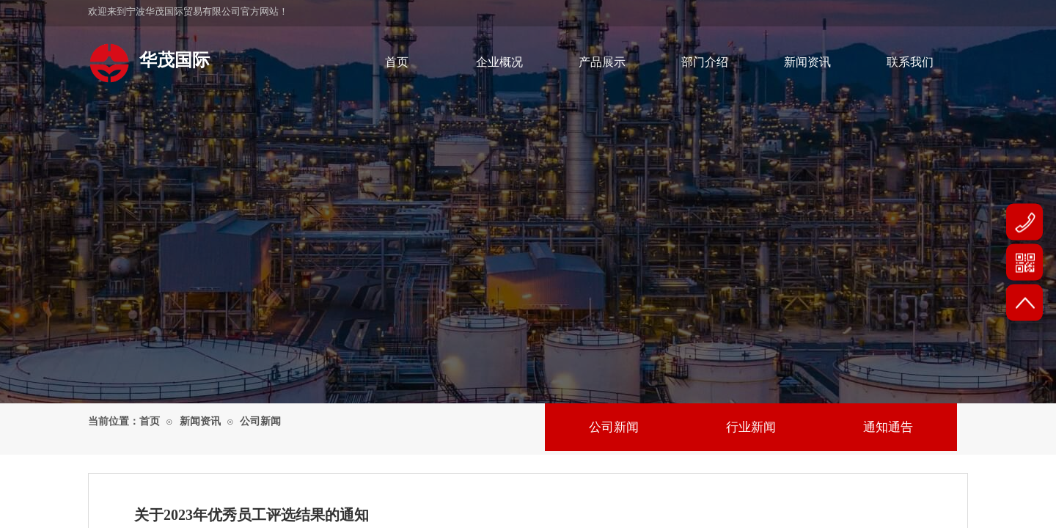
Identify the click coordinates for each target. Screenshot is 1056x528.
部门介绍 (704, 62)
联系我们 (910, 62)
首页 (396, 62)
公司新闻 (260, 421)
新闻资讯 (807, 62)
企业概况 (499, 62)
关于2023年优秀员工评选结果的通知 (251, 515)
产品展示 (602, 62)
